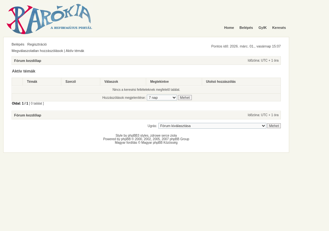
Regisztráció (37, 44)
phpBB (126, 139)
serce (165, 135)
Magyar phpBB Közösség (159, 142)
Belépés (18, 44)
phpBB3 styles (138, 135)
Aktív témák (75, 51)
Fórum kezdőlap (27, 61)
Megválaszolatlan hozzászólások (37, 51)
